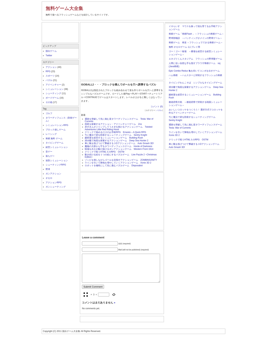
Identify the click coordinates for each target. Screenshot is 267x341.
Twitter (49, 55)
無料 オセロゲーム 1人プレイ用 (184, 47)
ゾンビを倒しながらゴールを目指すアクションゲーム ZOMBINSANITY (121, 160)
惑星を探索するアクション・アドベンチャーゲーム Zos (113, 124)
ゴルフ (49, 113)
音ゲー (49, 151)
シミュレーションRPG (57, 125)
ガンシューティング (56, 186)
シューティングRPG (56, 164)
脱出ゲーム (51, 51)
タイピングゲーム (54, 142)
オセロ (49, 178)
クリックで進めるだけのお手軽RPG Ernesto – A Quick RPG (115, 132)
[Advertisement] (122, 50)
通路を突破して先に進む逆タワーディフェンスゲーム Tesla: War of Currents (119, 120)
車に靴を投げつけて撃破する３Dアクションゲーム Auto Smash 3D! (119, 143)
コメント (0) (157, 106)
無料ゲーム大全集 (64, 8)
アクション (51, 67)
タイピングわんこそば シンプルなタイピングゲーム (195, 82)
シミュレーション (54, 89)
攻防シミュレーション (57, 160)
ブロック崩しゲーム (56, 129)
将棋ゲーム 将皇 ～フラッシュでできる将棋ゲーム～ (196, 42)
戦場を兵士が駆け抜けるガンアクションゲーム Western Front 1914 (120, 149)
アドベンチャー (53, 84)
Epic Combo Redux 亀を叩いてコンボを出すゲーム (194, 71)
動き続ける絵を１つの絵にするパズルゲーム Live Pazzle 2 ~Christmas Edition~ (121, 155)
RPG (48, 71)
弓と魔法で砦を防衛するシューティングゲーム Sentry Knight (116, 135)
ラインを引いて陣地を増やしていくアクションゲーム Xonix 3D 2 (118, 162)
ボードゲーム (52, 98)
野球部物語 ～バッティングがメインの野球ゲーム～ (195, 38)
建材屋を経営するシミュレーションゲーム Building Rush (114, 137)
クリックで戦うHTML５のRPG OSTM (104, 152)
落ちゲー (50, 156)
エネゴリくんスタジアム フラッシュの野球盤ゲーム (195, 59)
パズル (159, 110)
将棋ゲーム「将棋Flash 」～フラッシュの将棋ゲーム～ (196, 34)
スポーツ (50, 76)
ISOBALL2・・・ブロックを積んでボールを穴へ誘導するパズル (118, 84)
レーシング (51, 134)
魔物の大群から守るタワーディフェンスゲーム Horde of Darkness (118, 146)
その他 (49, 102)
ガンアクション (53, 173)
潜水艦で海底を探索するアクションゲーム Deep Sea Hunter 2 (116, 140)
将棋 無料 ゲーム (54, 138)
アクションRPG (54, 182)
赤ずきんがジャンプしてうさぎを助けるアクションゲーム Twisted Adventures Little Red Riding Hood (118, 128)
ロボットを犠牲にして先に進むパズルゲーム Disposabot (114, 165)
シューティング (53, 93)
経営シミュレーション (57, 147)
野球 (48, 169)
